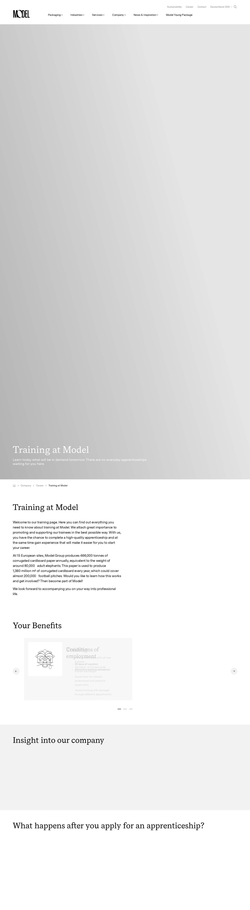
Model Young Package (179, 14)
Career (189, 6)
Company (118, 14)
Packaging (54, 14)
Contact (201, 6)
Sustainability (174, 6)
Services (97, 14)
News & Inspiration (145, 14)
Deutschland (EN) (220, 6)
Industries (76, 14)
